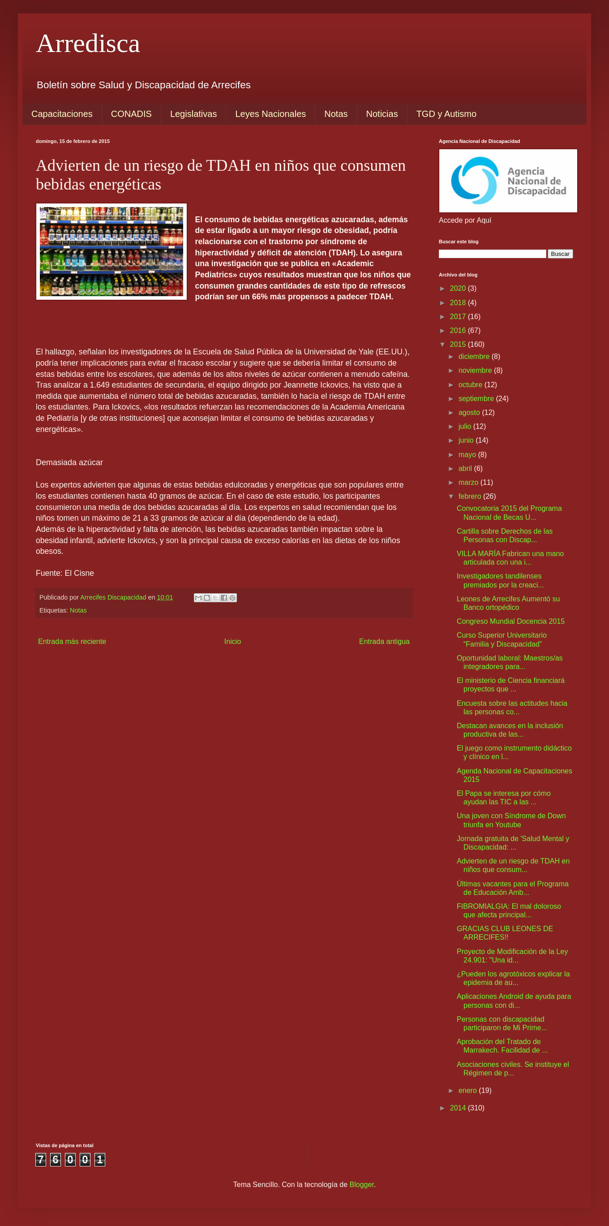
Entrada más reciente (72, 641)
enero (469, 1090)
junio (467, 440)
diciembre (475, 356)
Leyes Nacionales (270, 114)
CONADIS (131, 114)
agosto (470, 412)
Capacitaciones (62, 114)
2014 (459, 1108)
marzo (469, 482)
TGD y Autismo (446, 114)
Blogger (362, 1184)
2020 (459, 288)
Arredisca (88, 43)
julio (466, 426)
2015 (459, 344)
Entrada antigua (384, 641)
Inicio (232, 641)
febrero (471, 496)
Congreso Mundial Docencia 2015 (511, 621)
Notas (335, 114)
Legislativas (193, 114)
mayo (468, 454)
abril (466, 468)
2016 (459, 330)
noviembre (476, 370)
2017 (459, 316)
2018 (459, 302)
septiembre (477, 398)
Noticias (382, 114)
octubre (472, 385)
